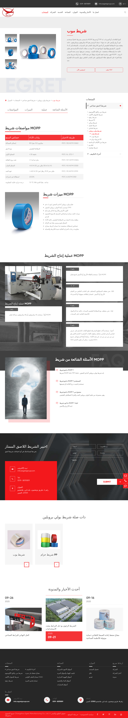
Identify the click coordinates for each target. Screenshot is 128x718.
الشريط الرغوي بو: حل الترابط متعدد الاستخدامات (61, 628)
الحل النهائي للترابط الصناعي (17, 636)
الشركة (53, 12)
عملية (44, 110)
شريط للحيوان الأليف (96, 115)
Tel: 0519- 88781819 (24, 478)
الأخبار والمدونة (85, 12)
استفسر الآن (81, 70)
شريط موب (56, 102)
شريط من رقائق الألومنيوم (97, 112)
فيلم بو (91, 145)
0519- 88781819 (82, 4)
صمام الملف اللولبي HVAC (34, 677)
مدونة (114, 677)
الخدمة (60, 12)
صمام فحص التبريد (31, 681)
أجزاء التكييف (95, 154)
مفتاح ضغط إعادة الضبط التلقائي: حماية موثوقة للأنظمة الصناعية (102, 638)
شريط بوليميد (93, 148)
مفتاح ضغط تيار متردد (32, 673)
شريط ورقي (93, 123)
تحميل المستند (93, 669)
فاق (90, 673)
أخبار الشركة (117, 673)
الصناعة (67, 12)
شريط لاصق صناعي (28, 102)
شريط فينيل (93, 125)
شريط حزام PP (96, 139)
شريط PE (92, 120)
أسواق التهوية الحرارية (64, 677)
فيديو (90, 677)
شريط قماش (93, 128)
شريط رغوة (92, 117)
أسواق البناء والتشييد (64, 681)
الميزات (28, 110)
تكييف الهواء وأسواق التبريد (66, 673)
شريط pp (110, 49)
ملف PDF (109, 70)
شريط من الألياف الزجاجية (97, 142)
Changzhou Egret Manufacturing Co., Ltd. (32, 713)
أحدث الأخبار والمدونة (64, 590)
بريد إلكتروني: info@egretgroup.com (26, 469)
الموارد (75, 12)
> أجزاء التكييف (30, 669)
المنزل (10, 102)
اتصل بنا (96, 12)
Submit (113, 482)
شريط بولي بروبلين (44, 102)
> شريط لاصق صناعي (12, 669)
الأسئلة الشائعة (59, 110)
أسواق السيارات (62, 685)
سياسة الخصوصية (87, 714)
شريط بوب (95, 136)
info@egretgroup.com (104, 4)
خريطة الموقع (73, 714)
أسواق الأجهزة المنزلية (64, 669)
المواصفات (12, 110)
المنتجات (45, 12)
